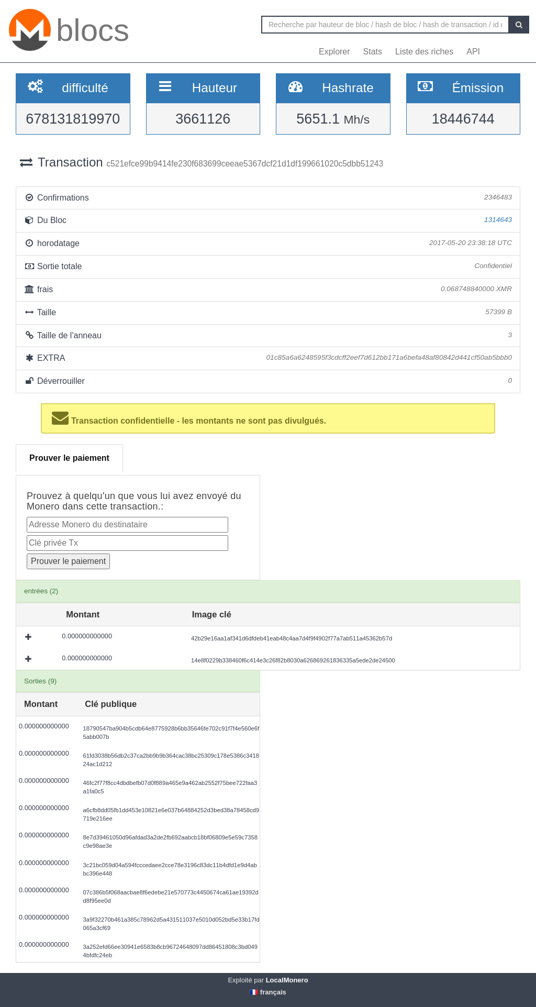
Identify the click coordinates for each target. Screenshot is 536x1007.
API (473, 51)
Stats (372, 51)
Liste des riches (424, 51)
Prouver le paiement (69, 457)
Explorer (334, 51)
